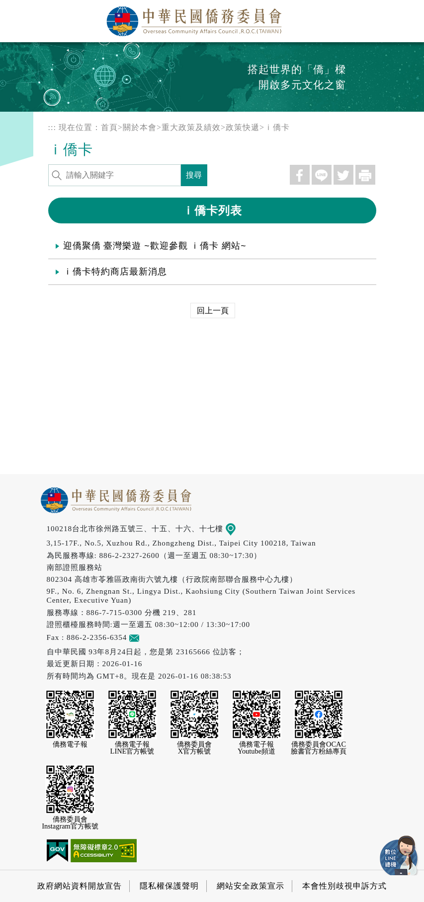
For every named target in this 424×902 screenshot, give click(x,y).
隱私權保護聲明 (169, 886)
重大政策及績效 (191, 127)
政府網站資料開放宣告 (79, 886)
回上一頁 (213, 310)
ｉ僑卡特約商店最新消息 (115, 272)
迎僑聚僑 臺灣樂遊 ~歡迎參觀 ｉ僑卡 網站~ (155, 246)
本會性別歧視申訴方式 (344, 886)
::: (52, 127)
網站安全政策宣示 (250, 886)
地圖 (237, 528)
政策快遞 (242, 127)
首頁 (109, 127)
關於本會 (140, 127)
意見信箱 (149, 637)
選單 (406, 18)
